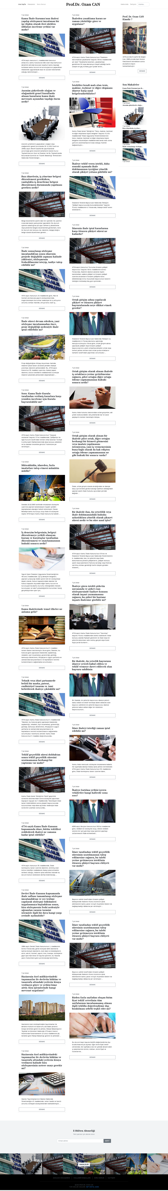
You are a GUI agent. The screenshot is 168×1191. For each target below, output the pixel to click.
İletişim (133, 5)
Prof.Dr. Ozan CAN (83, 5)
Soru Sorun (41, 5)
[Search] (143, 5)
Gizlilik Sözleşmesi (61, 1179)
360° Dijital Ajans (92, 1188)
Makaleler (31, 5)
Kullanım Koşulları (82, 1179)
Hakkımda (124, 5)
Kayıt (107, 1142)
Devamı (42, 79)
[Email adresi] (80, 1142)
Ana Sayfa (22, 5)
